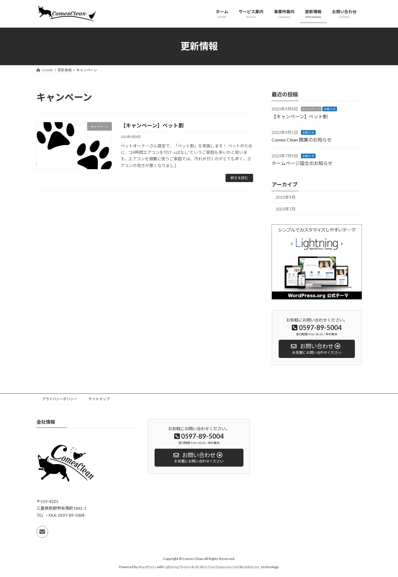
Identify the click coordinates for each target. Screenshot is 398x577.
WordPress (147, 567)
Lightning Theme (177, 567)
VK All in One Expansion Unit (216, 567)
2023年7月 (286, 208)
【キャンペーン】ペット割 (152, 125)
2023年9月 (286, 196)
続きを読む (239, 178)
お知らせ (330, 109)
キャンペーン (311, 109)
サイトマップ (99, 399)
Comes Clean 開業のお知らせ (302, 139)
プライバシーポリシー (59, 399)
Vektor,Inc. (252, 567)
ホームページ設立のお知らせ (302, 163)
